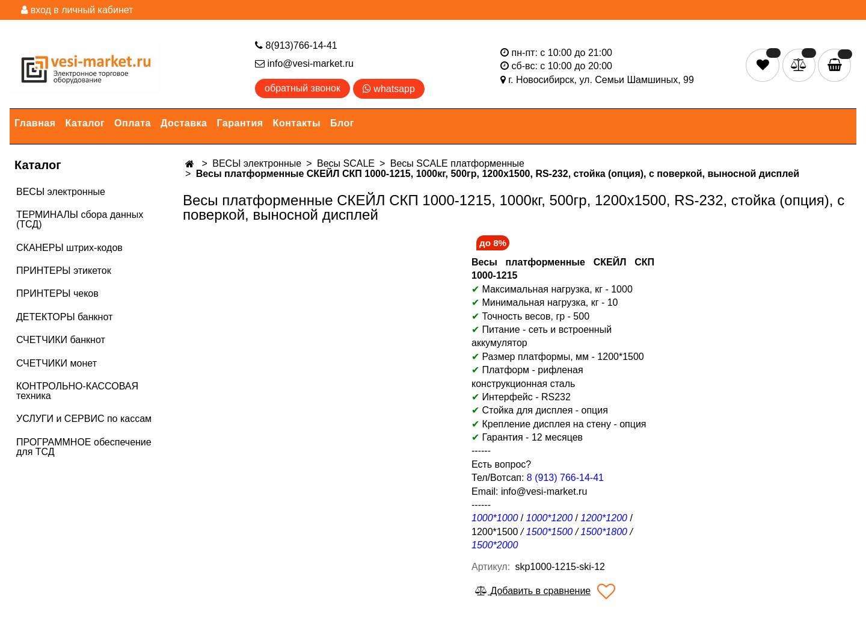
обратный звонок (302, 88)
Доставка (184, 123)
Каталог (85, 123)
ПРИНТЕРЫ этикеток (63, 270)
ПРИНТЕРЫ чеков (57, 293)
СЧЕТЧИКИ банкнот (60, 340)
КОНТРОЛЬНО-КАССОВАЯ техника (77, 391)
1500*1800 (604, 532)
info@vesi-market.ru (304, 63)
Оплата (132, 123)
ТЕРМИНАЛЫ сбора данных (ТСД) (79, 219)
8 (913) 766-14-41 (565, 477)
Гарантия (240, 123)
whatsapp (389, 89)
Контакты (297, 123)
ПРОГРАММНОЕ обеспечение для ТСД (84, 447)
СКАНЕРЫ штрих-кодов (69, 248)
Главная (35, 123)
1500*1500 (549, 532)
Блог (342, 123)
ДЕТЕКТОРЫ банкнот (64, 317)
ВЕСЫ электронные (60, 192)
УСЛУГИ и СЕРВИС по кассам (84, 419)
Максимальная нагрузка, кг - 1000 (552, 289)
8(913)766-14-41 (296, 45)
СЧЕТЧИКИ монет (56, 363)
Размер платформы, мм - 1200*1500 (562, 357)
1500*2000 (494, 545)
